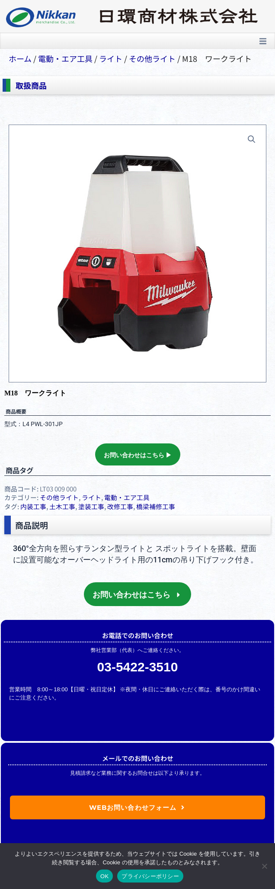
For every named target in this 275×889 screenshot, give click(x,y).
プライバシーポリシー (150, 876)
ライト (110, 58)
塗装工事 (91, 506)
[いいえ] (264, 866)
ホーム (20, 58)
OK (104, 876)
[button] (263, 41)
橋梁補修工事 (155, 506)
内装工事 (33, 506)
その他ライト (152, 58)
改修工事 (120, 506)
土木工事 (62, 506)
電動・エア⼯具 (65, 58)
